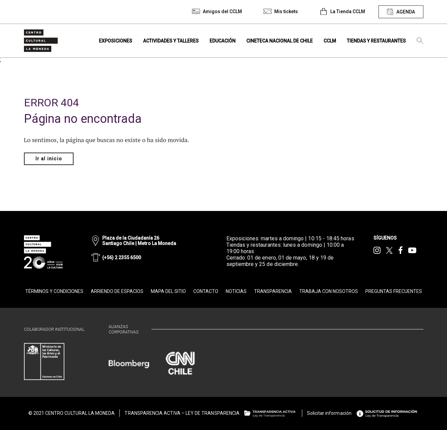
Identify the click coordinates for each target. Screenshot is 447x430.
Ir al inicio (48, 158)
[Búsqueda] (420, 40)
